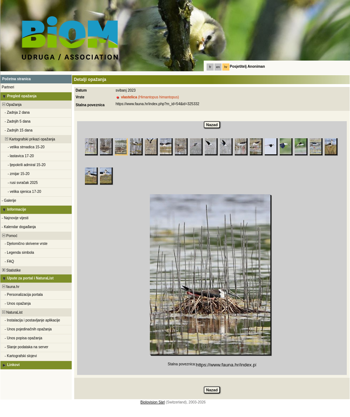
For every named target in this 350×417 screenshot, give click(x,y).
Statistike (11, 270)
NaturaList (11, 312)
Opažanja (11, 105)
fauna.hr (10, 287)
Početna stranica (16, 79)
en (218, 67)
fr (210, 67)
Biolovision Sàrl (153, 402)
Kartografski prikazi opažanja (28, 139)
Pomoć (9, 236)
